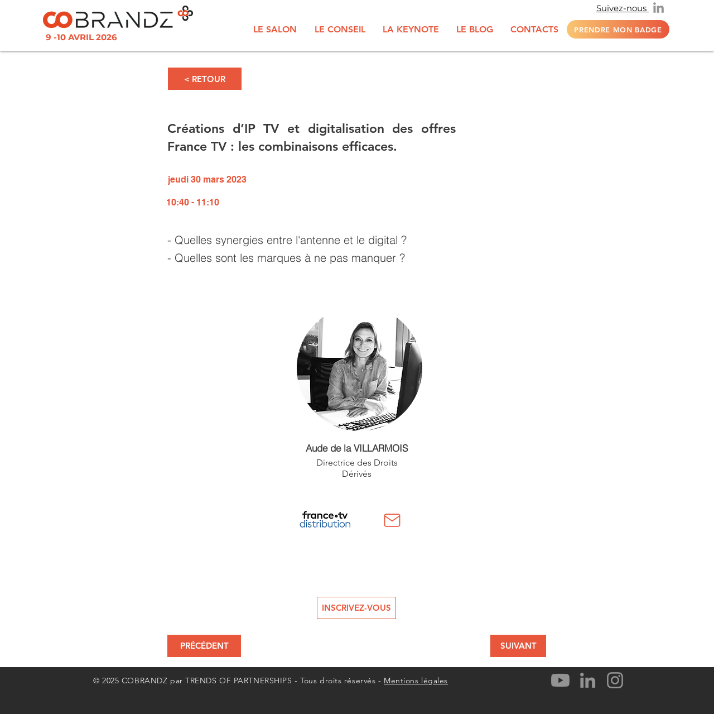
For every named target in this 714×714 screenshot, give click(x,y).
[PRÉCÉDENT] (204, 646)
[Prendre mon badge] (618, 29)
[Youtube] (560, 680)
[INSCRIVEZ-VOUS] (356, 608)
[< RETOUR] (205, 79)
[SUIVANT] (518, 646)
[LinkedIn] (658, 7)
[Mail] (392, 520)
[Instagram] (615, 680)
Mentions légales (416, 680)
